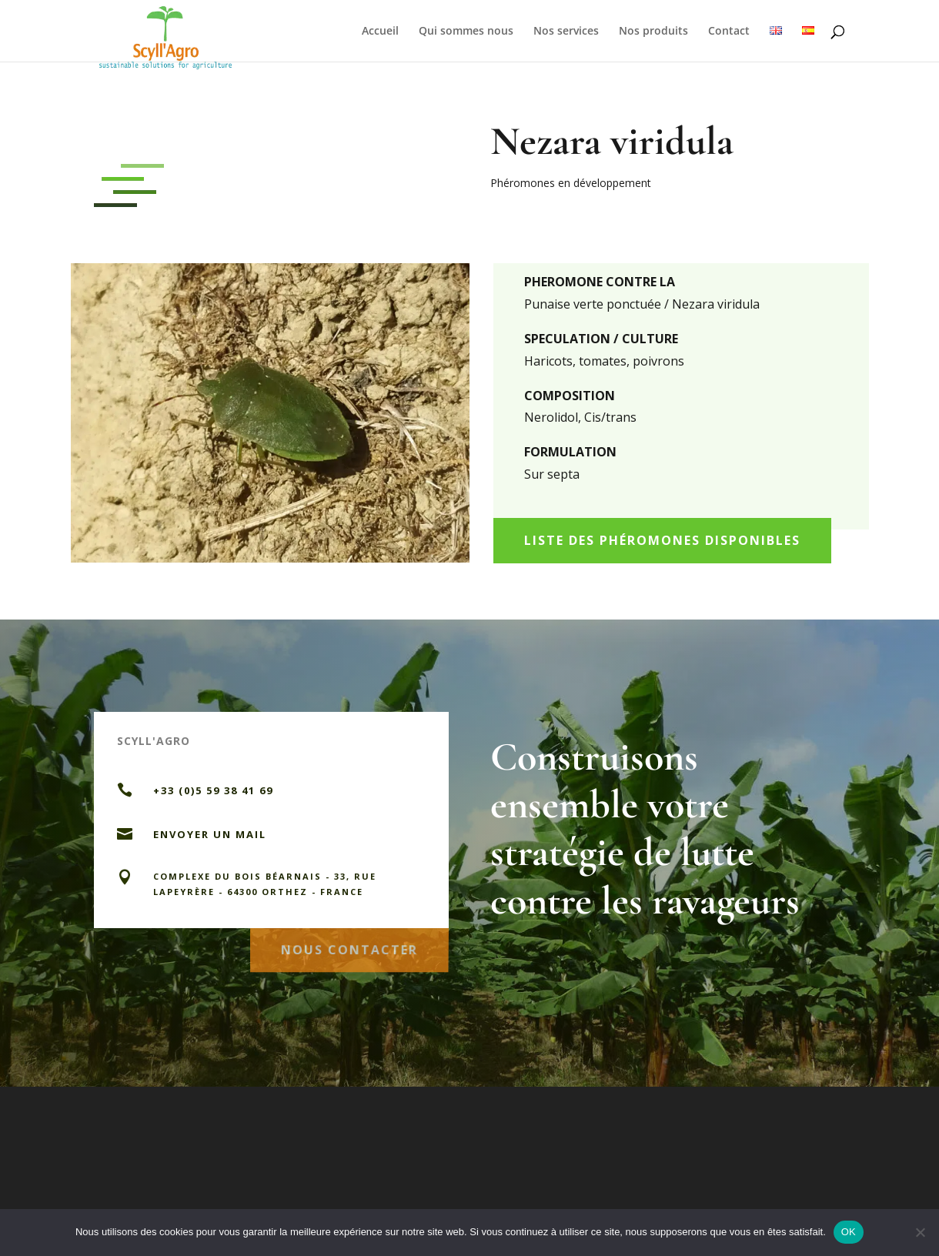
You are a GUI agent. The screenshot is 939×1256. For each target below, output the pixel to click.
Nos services (566, 31)
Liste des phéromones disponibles (662, 540)
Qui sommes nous (466, 31)
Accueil (380, 31)
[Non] (919, 1232)
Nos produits (653, 31)
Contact (729, 31)
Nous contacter (349, 945)
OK (848, 1232)
